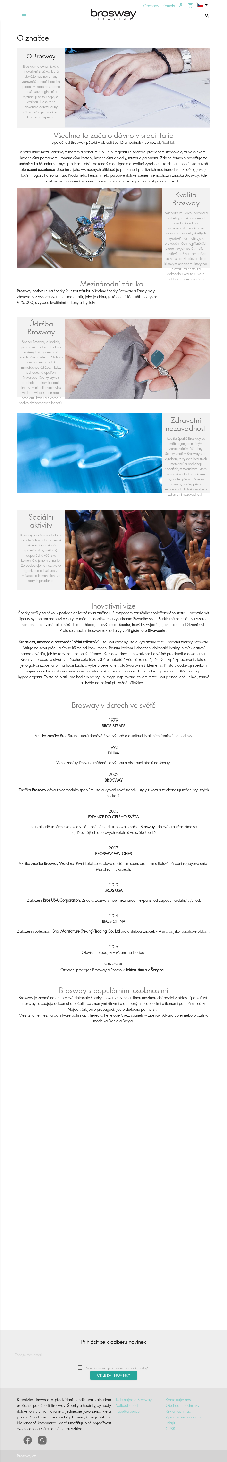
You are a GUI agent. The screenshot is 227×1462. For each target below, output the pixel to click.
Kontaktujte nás (178, 1399)
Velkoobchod (127, 1405)
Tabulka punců (128, 1411)
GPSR (170, 1428)
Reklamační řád (178, 1411)
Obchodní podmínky (182, 1405)
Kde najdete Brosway (134, 1399)
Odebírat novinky (113, 1375)
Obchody (151, 5)
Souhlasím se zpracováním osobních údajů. (117, 1368)
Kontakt (168, 5)
